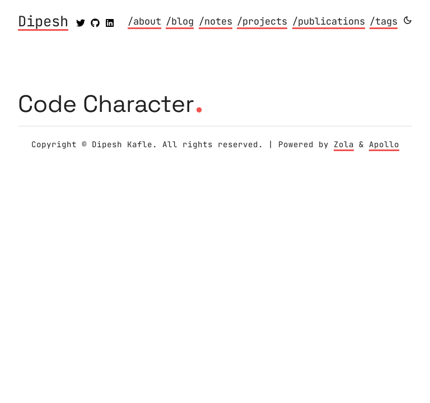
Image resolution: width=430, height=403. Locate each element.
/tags (384, 21)
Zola (344, 144)
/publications (328, 21)
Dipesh (43, 22)
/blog (180, 21)
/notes (215, 21)
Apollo (384, 144)
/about (144, 21)
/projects (262, 21)
